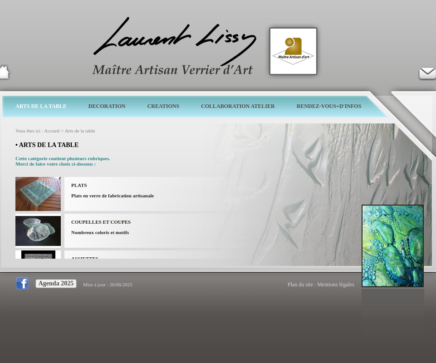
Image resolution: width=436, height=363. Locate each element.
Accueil (51, 130)
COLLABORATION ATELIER (238, 106)
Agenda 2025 (56, 283)
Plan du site (300, 284)
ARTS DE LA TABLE (41, 106)
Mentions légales (335, 284)
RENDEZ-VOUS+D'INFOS (329, 106)
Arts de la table (80, 130)
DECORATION (107, 106)
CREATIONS (163, 106)
